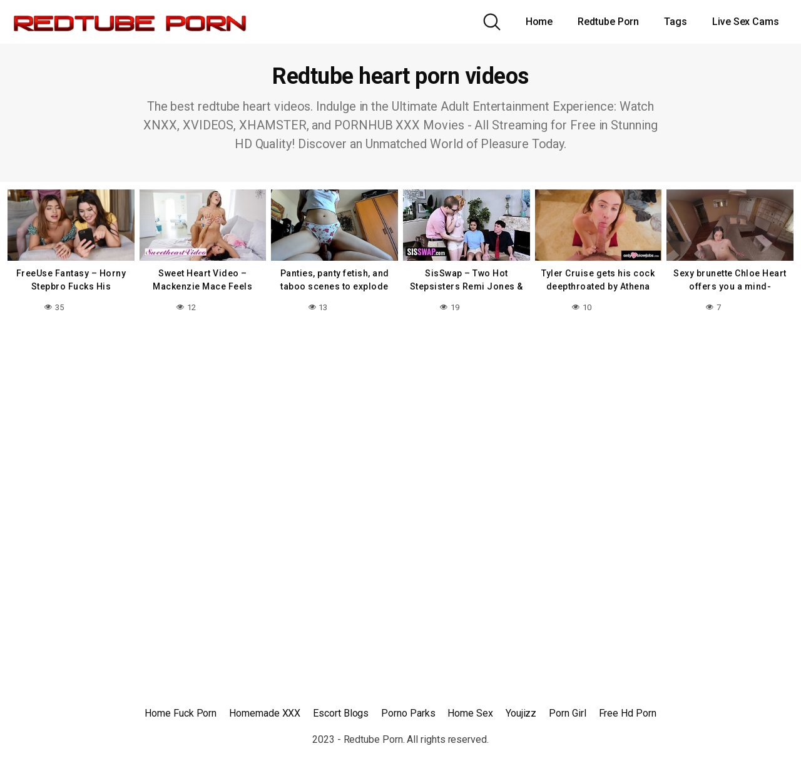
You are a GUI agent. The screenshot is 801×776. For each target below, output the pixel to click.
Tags (675, 22)
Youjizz (521, 713)
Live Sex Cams (745, 22)
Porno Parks (408, 713)
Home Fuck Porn (181, 713)
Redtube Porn (608, 22)
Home (539, 22)
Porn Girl (567, 713)
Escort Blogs (341, 713)
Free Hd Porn (627, 713)
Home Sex (469, 713)
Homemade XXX (264, 713)
